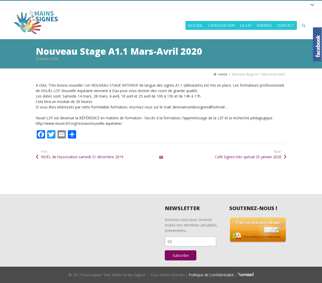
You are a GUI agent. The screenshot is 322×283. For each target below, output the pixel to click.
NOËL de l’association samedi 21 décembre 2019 (82, 156)
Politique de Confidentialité (211, 274)
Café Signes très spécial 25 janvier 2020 (248, 156)
